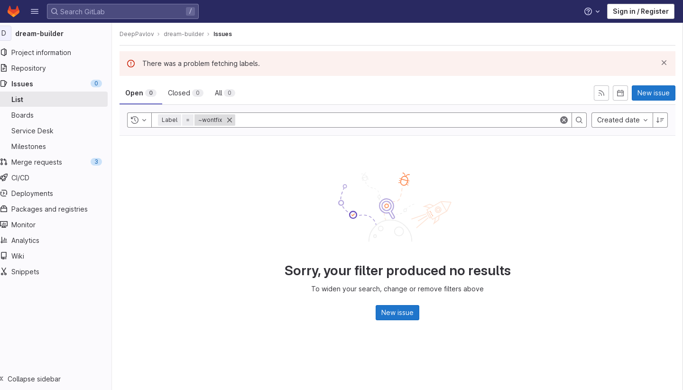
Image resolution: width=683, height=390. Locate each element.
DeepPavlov (146, 33)
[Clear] (564, 120)
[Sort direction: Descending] (660, 120)
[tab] (150, 93)
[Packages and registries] (60, 208)
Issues (232, 33)
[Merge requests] (60, 161)
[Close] (239, 120)
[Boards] (60, 114)
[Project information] (60, 52)
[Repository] (60, 67)
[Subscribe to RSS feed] (601, 93)
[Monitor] (60, 224)
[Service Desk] (60, 130)
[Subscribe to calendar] (620, 93)
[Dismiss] (664, 62)
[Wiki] (60, 255)
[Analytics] (60, 240)
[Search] (579, 120)
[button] (34, 11)
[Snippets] (60, 271)
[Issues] (60, 83)
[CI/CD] (60, 177)
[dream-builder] (61, 33)
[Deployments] (60, 193)
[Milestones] (60, 146)
